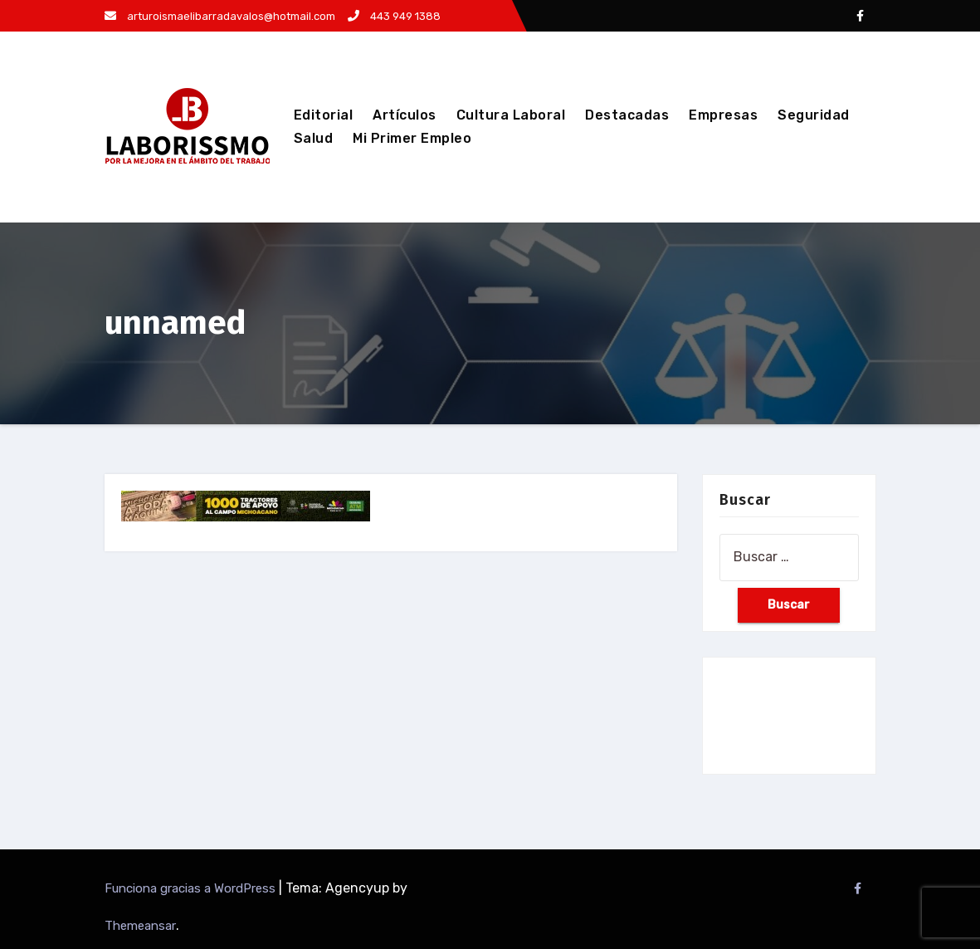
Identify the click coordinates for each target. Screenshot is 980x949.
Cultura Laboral (511, 115)
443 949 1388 (394, 16)
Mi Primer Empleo (412, 138)
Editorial (323, 115)
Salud (314, 138)
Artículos (404, 115)
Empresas (723, 115)
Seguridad (814, 115)
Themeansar (140, 925)
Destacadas (627, 115)
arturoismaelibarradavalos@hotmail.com (220, 16)
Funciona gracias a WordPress (192, 888)
